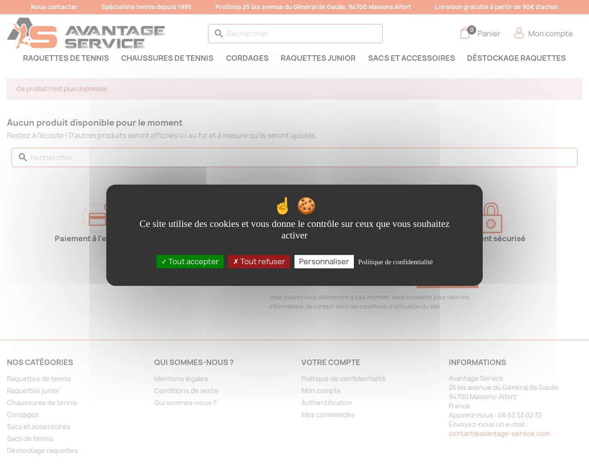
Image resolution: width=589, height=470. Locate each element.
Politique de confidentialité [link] (395, 261)
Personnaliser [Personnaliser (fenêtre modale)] (324, 261)
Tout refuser (259, 261)
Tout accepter (190, 261)
